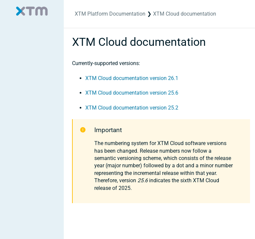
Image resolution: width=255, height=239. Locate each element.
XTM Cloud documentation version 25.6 (131, 93)
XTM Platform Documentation (110, 14)
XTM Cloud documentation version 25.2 (131, 108)
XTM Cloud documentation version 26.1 (131, 78)
